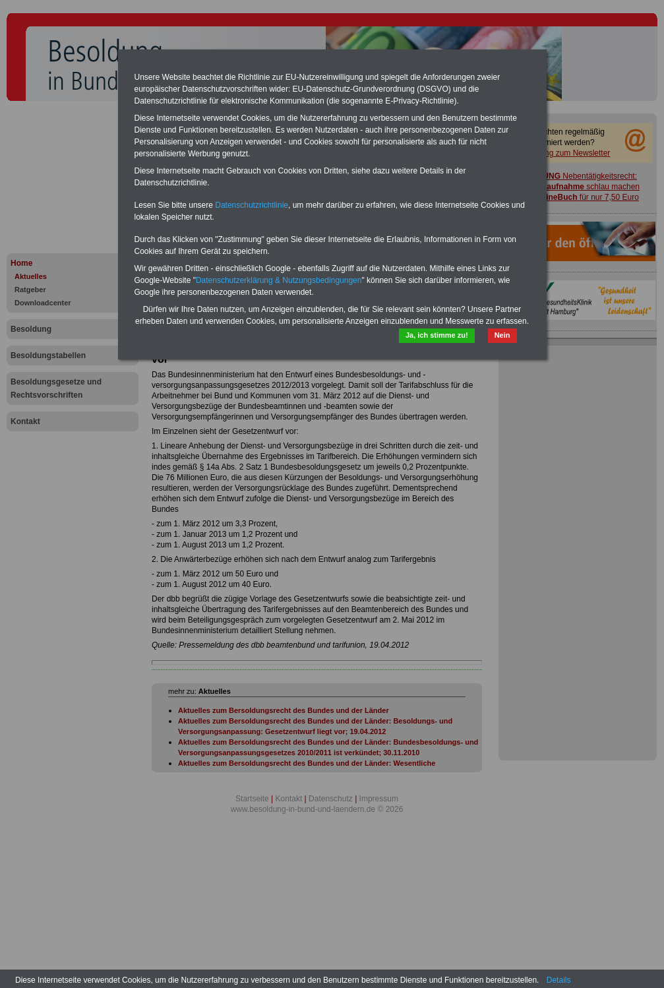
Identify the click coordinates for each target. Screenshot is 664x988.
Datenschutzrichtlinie (251, 205)
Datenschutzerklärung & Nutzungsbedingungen (279, 280)
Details (559, 980)
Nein (502, 335)
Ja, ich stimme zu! (437, 335)
